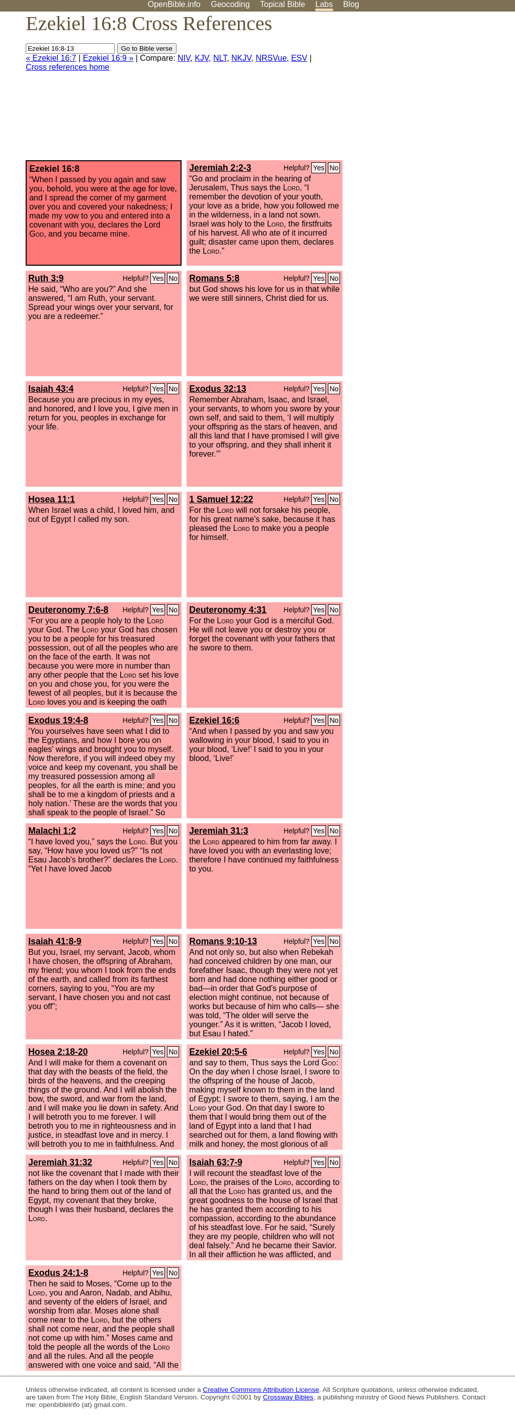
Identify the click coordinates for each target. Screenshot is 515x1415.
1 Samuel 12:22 (221, 499)
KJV (202, 58)
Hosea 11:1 (51, 499)
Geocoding (230, 4)
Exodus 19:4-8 (58, 720)
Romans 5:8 (214, 278)
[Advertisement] (413, 90)
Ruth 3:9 (45, 278)
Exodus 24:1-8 (58, 1273)
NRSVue (271, 58)
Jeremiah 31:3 (218, 831)
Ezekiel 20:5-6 (218, 1052)
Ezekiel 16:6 (214, 720)
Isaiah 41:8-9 (54, 941)
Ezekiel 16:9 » (108, 58)
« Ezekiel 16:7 (51, 58)
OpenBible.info (174, 4)
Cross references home (67, 67)
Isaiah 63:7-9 (215, 1162)
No (333, 168)
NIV (184, 58)
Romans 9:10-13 (223, 941)
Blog (351, 4)
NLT (220, 58)
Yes (318, 168)
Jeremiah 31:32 (60, 1162)
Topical (282, 4)
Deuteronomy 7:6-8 (68, 610)
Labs (324, 4)
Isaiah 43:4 (50, 389)
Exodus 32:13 (217, 389)
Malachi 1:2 (52, 831)
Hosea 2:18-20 (58, 1052)
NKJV (241, 58)
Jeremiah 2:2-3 (220, 168)
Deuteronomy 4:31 (228, 610)
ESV (299, 58)
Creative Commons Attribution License (261, 1389)
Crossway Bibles (288, 1397)
